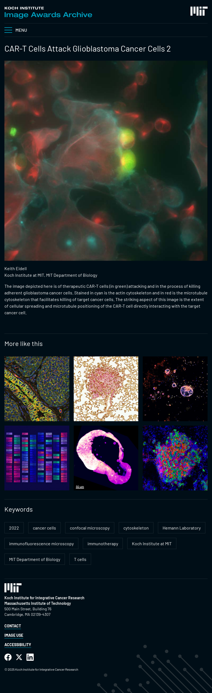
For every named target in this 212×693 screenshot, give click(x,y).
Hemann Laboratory (182, 527)
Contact (12, 626)
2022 (14, 527)
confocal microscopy (90, 527)
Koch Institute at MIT (152, 543)
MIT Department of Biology (34, 559)
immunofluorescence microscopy (41, 543)
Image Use (13, 635)
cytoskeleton (136, 527)
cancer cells (44, 527)
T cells (80, 559)
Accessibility (17, 644)
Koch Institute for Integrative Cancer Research (44, 597)
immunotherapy (103, 543)
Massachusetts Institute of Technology (37, 603)
